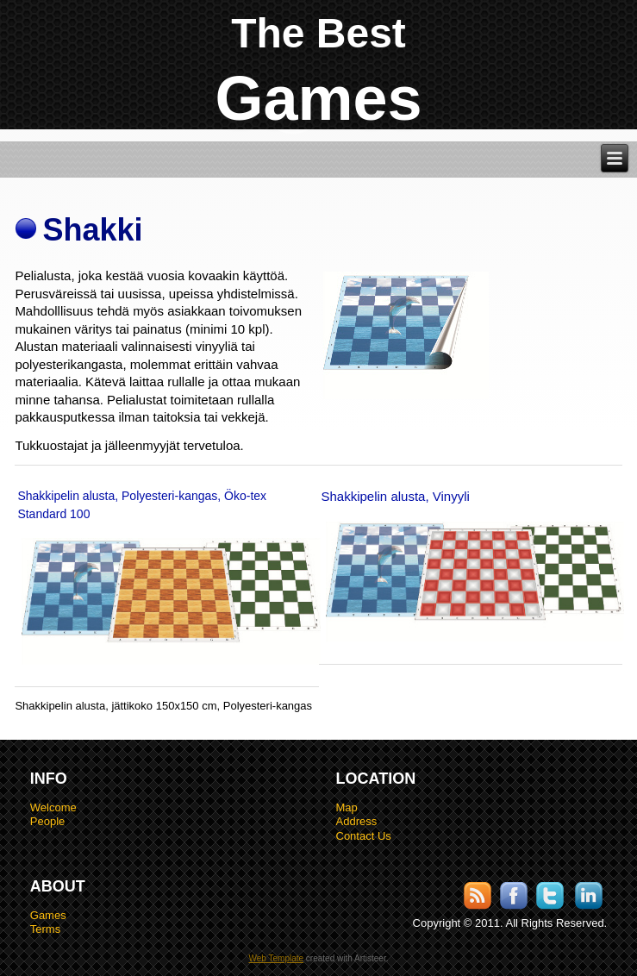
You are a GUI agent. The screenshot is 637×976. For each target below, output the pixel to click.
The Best (318, 33)
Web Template (276, 958)
